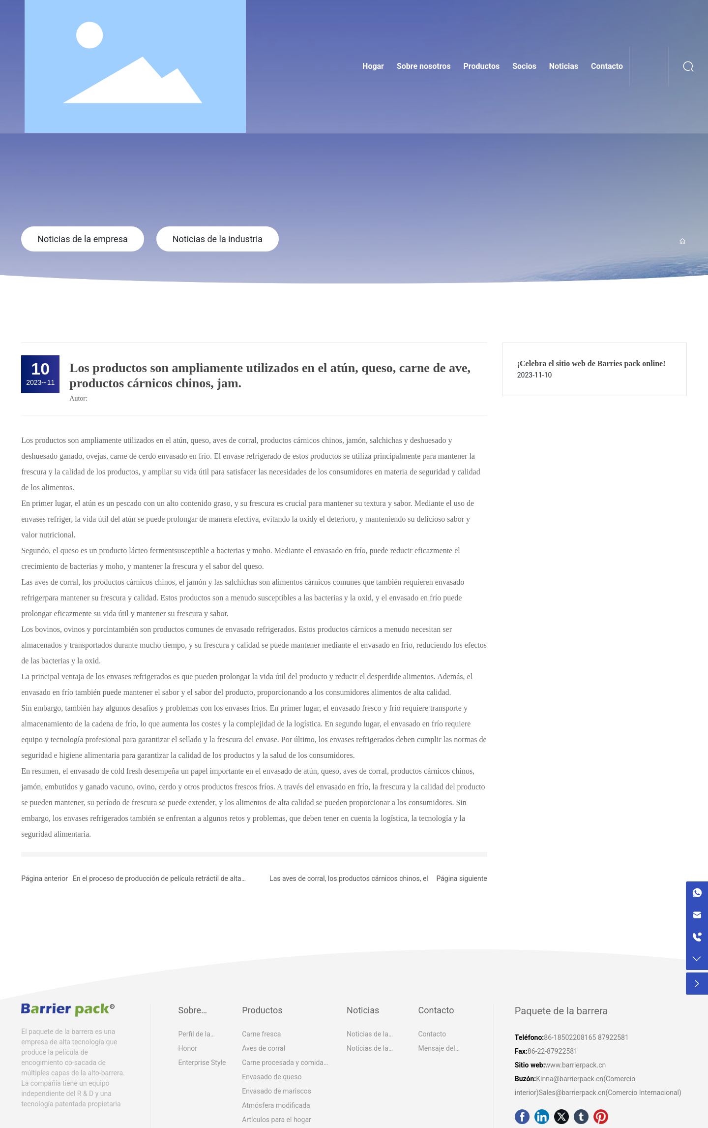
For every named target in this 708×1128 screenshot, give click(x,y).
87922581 (613, 1037)
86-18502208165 (570, 1037)
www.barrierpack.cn (575, 1065)
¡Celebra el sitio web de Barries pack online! (591, 363)
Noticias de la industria (218, 239)
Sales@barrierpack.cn (572, 1093)
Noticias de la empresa (82, 239)
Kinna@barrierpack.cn (569, 1079)
